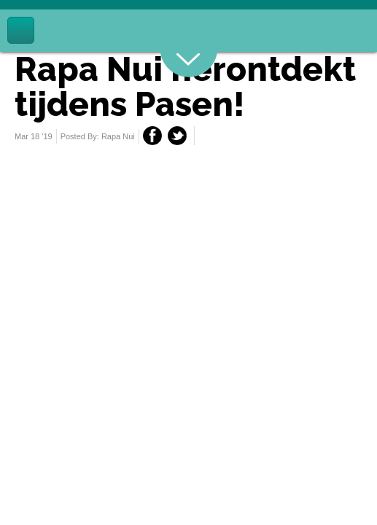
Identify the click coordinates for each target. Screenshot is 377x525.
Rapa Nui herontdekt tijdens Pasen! (185, 87)
